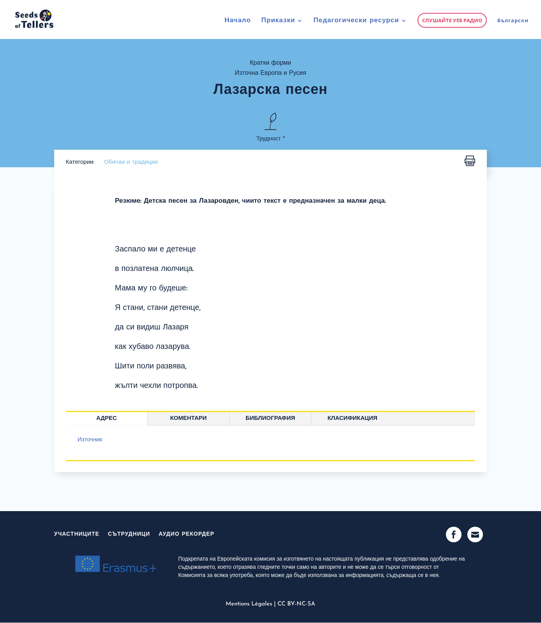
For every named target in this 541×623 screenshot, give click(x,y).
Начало (238, 21)
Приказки (278, 21)
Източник (90, 440)
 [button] (470, 161)
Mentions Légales (249, 604)
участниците (76, 534)
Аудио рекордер (186, 534)
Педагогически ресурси (356, 21)
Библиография (270, 418)
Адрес (106, 418)
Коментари (188, 418)
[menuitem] (513, 28)
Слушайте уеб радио (452, 20)
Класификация (352, 418)
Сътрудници (129, 534)
